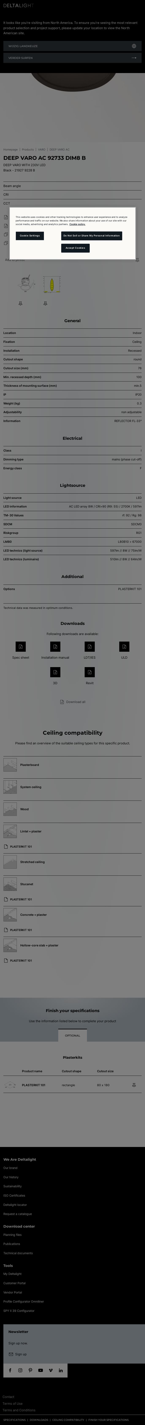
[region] (72, 233)
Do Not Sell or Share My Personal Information (92, 235)
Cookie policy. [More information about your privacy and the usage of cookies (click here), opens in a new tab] (77, 224)
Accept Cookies (75, 247)
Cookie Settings (30, 235)
